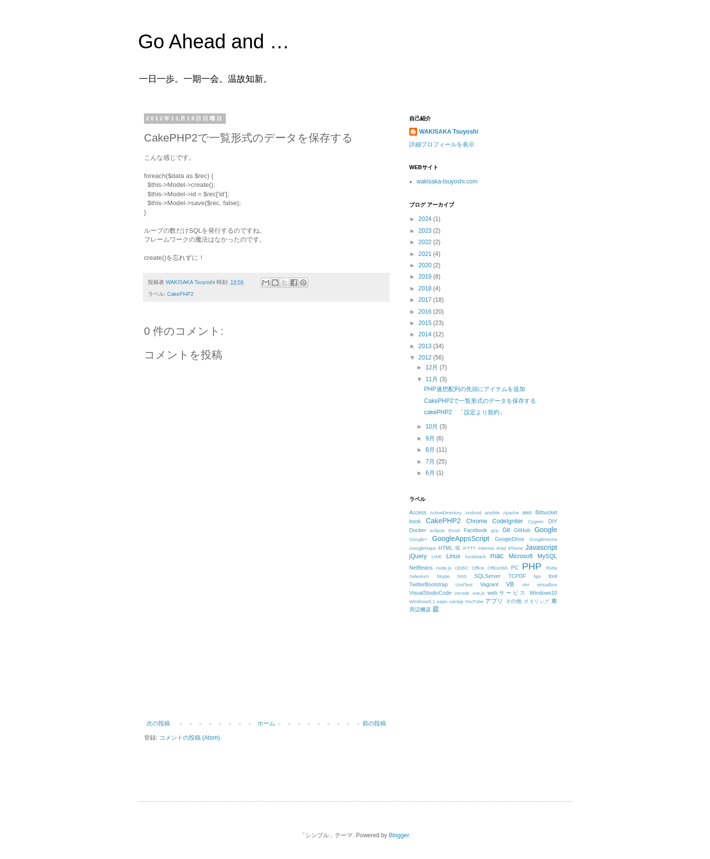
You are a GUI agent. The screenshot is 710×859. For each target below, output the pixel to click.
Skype (443, 576)
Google (545, 530)
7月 (431, 461)
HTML (445, 548)
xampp (456, 601)
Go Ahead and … (213, 41)
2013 (426, 346)
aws (527, 512)
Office (478, 568)
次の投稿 (158, 723)
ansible (492, 512)
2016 (426, 311)
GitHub (522, 530)
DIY (552, 521)
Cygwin (535, 521)
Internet (486, 548)
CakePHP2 (180, 294)
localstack (475, 556)
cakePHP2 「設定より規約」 (464, 412)
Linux (453, 556)
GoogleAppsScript (460, 538)
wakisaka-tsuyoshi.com (447, 181)
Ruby (551, 568)
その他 (513, 601)
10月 (433, 426)
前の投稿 (374, 723)
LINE (436, 556)
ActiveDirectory (446, 512)
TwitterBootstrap (428, 584)
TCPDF (517, 576)
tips (537, 576)
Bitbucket (546, 512)
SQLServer (487, 576)
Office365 (498, 568)
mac (496, 556)
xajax (441, 601)
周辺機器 (420, 609)
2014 (426, 334)
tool (553, 576)
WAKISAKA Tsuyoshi (448, 131)
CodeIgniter (508, 521)
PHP (531, 566)
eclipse (437, 530)
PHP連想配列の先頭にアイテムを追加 (474, 389)
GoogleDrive (509, 539)
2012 (426, 357)
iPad (501, 548)
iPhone (515, 548)
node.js (444, 568)
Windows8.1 (422, 601)
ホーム (266, 723)
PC (514, 568)
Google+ (418, 539)
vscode (462, 593)
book (415, 521)
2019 (426, 276)
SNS (462, 576)
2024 (426, 218)
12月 (433, 367)
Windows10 (543, 593)
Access (417, 512)
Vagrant (489, 584)
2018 (426, 288)
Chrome (477, 521)
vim (526, 584)
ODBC (461, 568)
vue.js (478, 593)
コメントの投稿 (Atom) (189, 737)
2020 (426, 265)
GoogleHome (543, 539)
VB (510, 584)
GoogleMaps (422, 548)
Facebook (475, 530)
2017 (426, 299)
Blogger (399, 835)
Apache (511, 512)
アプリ (494, 601)
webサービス (507, 593)
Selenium (419, 576)
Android (473, 512)
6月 (431, 472)
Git (506, 530)
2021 (426, 254)
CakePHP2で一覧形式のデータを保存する (480, 400)
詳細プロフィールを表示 (441, 144)
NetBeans (420, 568)
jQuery (417, 556)
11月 (433, 379)
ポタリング (536, 601)
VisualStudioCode (430, 593)
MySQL (547, 556)
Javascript (541, 547)
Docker (417, 530)
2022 (426, 242)
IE (458, 548)
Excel (454, 530)
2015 (426, 323)
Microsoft (521, 556)
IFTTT (469, 548)
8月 (431, 449)
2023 (426, 230)
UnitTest (464, 584)
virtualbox (547, 584)
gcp (494, 530)
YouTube (474, 601)
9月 (431, 438)
